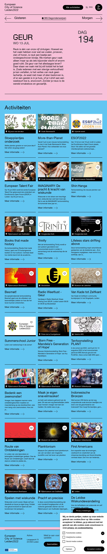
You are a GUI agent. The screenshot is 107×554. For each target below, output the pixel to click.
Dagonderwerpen (54, 18)
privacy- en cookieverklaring (80, 528)
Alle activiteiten (73, 8)
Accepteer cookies (94, 549)
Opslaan (69, 549)
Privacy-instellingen (83, 511)
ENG (91, 7)
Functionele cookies (73, 533)
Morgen (92, 18)
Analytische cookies (73, 537)
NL (87, 7)
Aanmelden (52, 544)
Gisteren (15, 18)
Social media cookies (74, 542)
